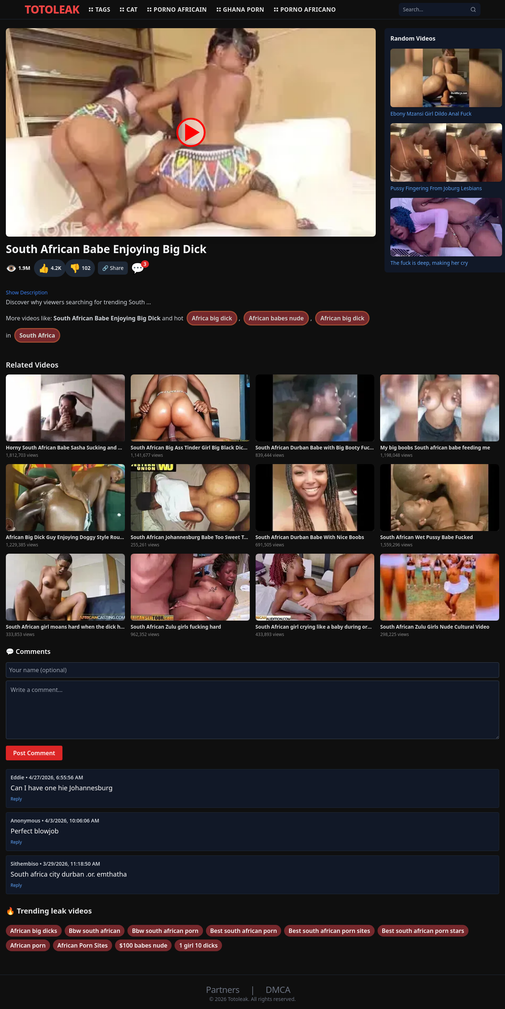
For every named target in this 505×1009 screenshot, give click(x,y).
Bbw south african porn (165, 931)
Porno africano (304, 9)
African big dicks (33, 931)
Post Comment (34, 753)
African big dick (342, 318)
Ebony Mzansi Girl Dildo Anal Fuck (430, 113)
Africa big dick (212, 318)
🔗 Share (113, 267)
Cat (128, 9)
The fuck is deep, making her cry (429, 262)
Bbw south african (94, 931)
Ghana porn (240, 9)
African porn (28, 945)
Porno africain (176, 9)
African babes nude (276, 318)
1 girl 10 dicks (198, 945)
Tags (99, 9)
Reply (16, 799)
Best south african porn (243, 931)
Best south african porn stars (423, 931)
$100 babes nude (143, 945)
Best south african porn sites (329, 931)
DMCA (278, 989)
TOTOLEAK (52, 9)
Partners (223, 989)
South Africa (37, 335)
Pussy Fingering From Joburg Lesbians (436, 188)
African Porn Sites (82, 945)
